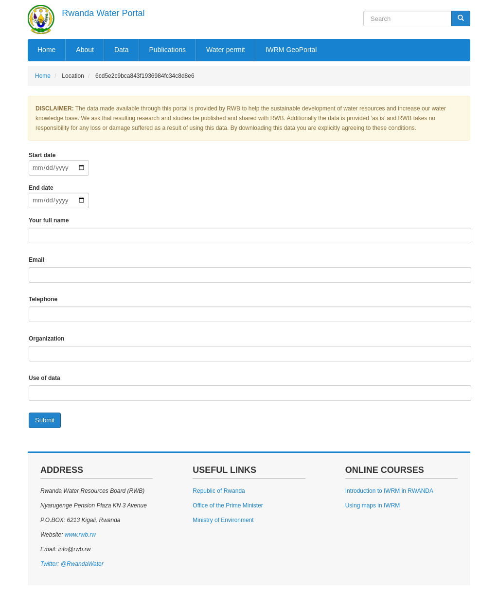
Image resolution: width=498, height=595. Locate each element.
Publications (167, 50)
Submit (44, 420)
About (85, 50)
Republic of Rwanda (219, 490)
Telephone (43, 299)
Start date (42, 155)
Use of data (44, 378)
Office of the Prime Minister (228, 505)
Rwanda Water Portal (103, 13)
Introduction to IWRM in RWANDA (389, 490)
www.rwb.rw (79, 534)
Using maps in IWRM (372, 505)
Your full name (49, 220)
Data (121, 50)
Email (36, 259)
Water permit (225, 50)
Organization (46, 338)
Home (46, 50)
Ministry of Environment (223, 520)
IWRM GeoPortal (291, 50)
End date (41, 187)
